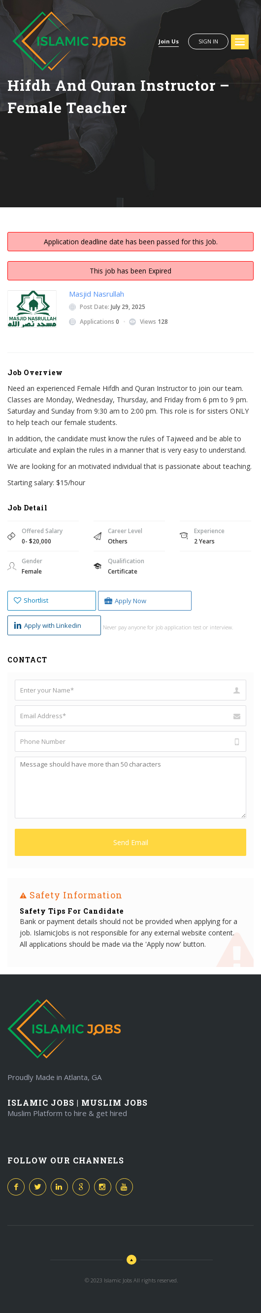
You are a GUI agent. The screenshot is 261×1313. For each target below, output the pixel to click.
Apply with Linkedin (47, 625)
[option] (130, 927)
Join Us (169, 41)
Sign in (208, 41)
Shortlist (31, 600)
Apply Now (125, 600)
